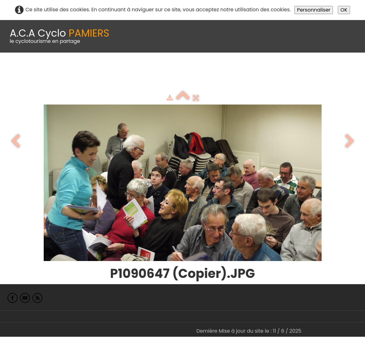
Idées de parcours (156, 68)
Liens (304, 68)
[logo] (59, 36)
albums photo (268, 68)
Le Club (41, 68)
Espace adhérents (213, 68)
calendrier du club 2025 (92, 68)
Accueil (14, 68)
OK (343, 9)
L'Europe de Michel (320, 80)
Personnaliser (313, 9)
